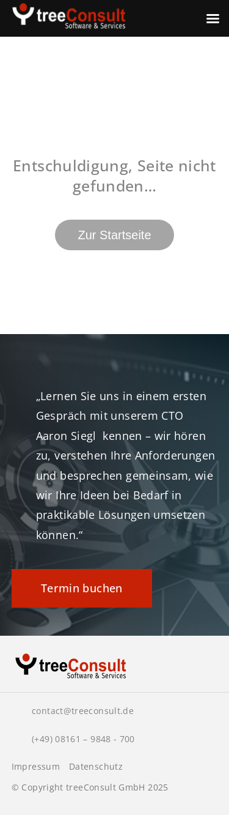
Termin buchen (82, 588)
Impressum (36, 766)
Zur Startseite (114, 235)
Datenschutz (96, 766)
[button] (22, 793)
